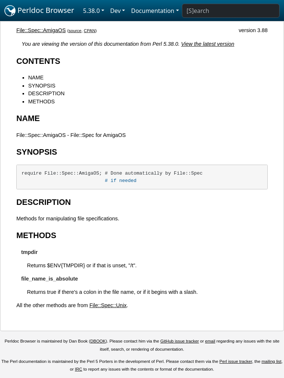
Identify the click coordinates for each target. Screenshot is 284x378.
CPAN (89, 30)
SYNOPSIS (41, 86)
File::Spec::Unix (108, 305)
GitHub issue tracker (179, 341)
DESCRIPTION (46, 93)
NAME (36, 77)
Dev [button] (115, 11)
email (210, 341)
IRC (78, 369)
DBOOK (98, 341)
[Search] (231, 11)
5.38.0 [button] (91, 11)
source (75, 30)
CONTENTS (38, 61)
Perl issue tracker (235, 361)
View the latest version (207, 44)
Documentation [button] (152, 11)
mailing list (271, 361)
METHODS (41, 101)
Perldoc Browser (39, 10)
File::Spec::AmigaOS (41, 30)
